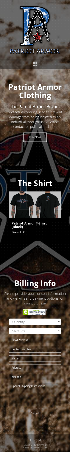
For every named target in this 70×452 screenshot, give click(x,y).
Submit (35, 413)
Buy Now (35, 137)
